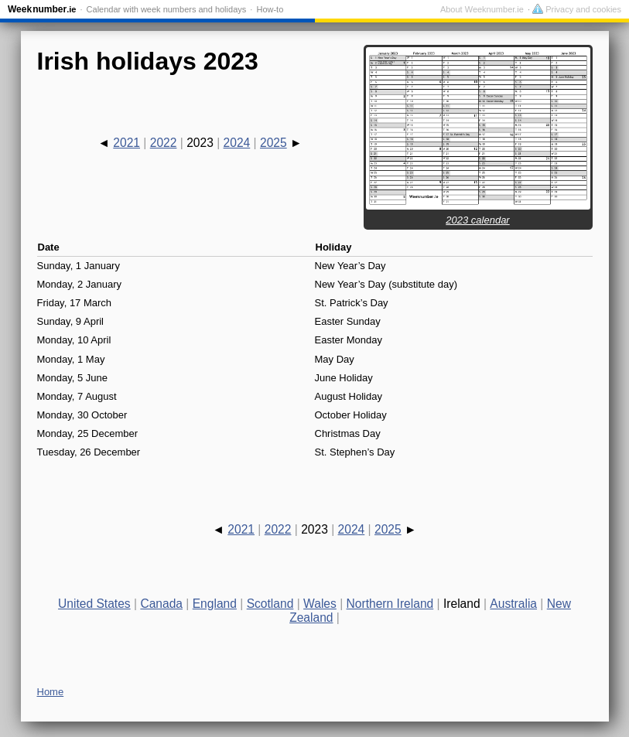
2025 (273, 142)
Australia (513, 603)
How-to (269, 9)
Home (50, 692)
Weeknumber (42, 9)
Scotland (270, 603)
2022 (163, 142)
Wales (320, 603)
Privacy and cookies (576, 9)
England (215, 603)
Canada (161, 603)
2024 (237, 142)
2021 (126, 142)
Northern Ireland (390, 603)
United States (94, 603)
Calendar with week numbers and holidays (167, 9)
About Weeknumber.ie (482, 9)
